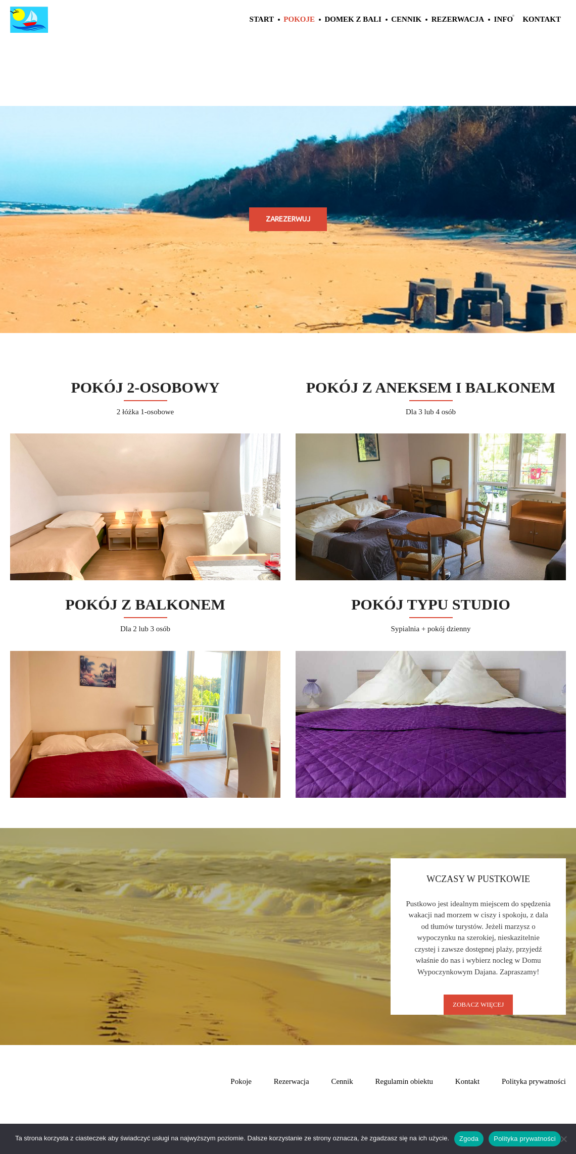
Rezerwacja (458, 19)
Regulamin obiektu (404, 1081)
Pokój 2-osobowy (145, 387)
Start (262, 19)
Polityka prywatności (534, 1081)
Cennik (406, 19)
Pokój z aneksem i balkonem (430, 387)
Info (503, 19)
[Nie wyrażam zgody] (563, 1139)
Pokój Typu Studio (430, 604)
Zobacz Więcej (478, 1004)
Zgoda (468, 1138)
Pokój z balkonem (145, 604)
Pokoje (299, 19)
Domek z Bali (352, 19)
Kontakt (541, 19)
